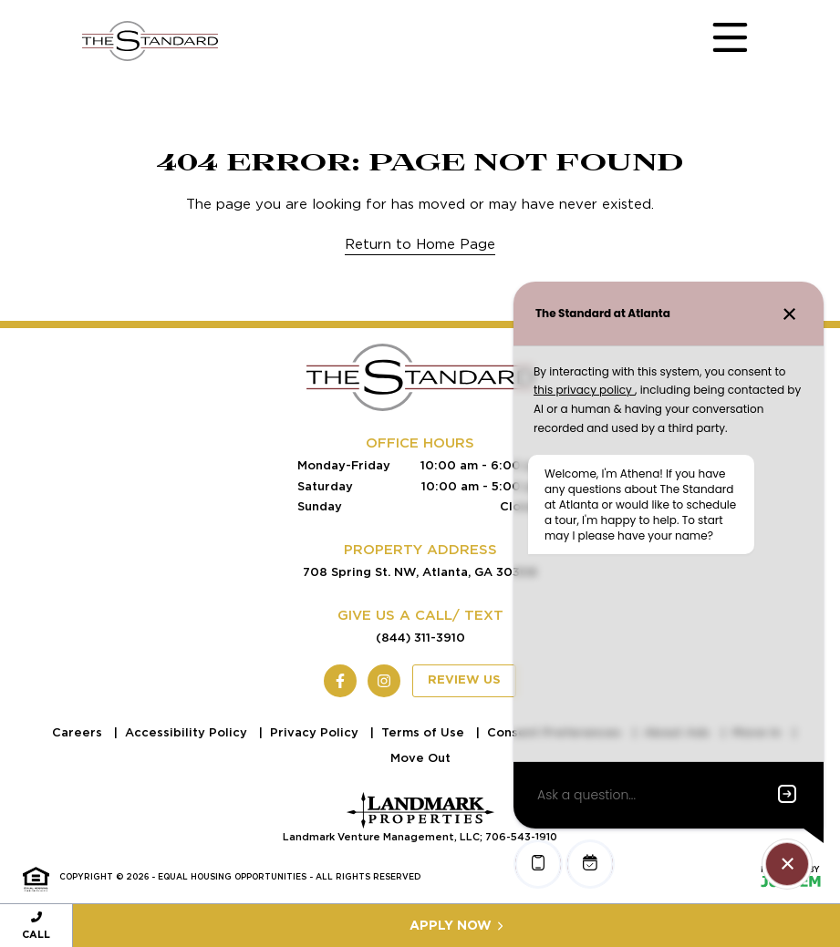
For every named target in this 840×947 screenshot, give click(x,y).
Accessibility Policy (188, 732)
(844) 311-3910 (420, 637)
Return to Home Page (420, 244)
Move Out (420, 758)
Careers (79, 732)
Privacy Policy (316, 732)
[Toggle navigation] (712, 41)
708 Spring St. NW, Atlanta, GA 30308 (420, 572)
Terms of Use (424, 732)
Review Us (464, 680)
